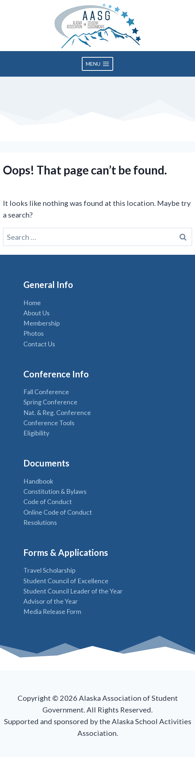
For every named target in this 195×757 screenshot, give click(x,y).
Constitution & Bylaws (55, 491)
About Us (36, 313)
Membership (41, 323)
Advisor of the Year (50, 601)
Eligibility (36, 433)
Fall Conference (46, 392)
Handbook (38, 481)
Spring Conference (50, 402)
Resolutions (40, 522)
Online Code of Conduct (57, 512)
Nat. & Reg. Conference (57, 412)
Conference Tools (48, 423)
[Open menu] (97, 64)
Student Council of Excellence (65, 581)
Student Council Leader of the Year (73, 591)
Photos (33, 333)
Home (32, 303)
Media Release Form (52, 611)
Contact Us (39, 344)
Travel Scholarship (49, 570)
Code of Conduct (47, 502)
